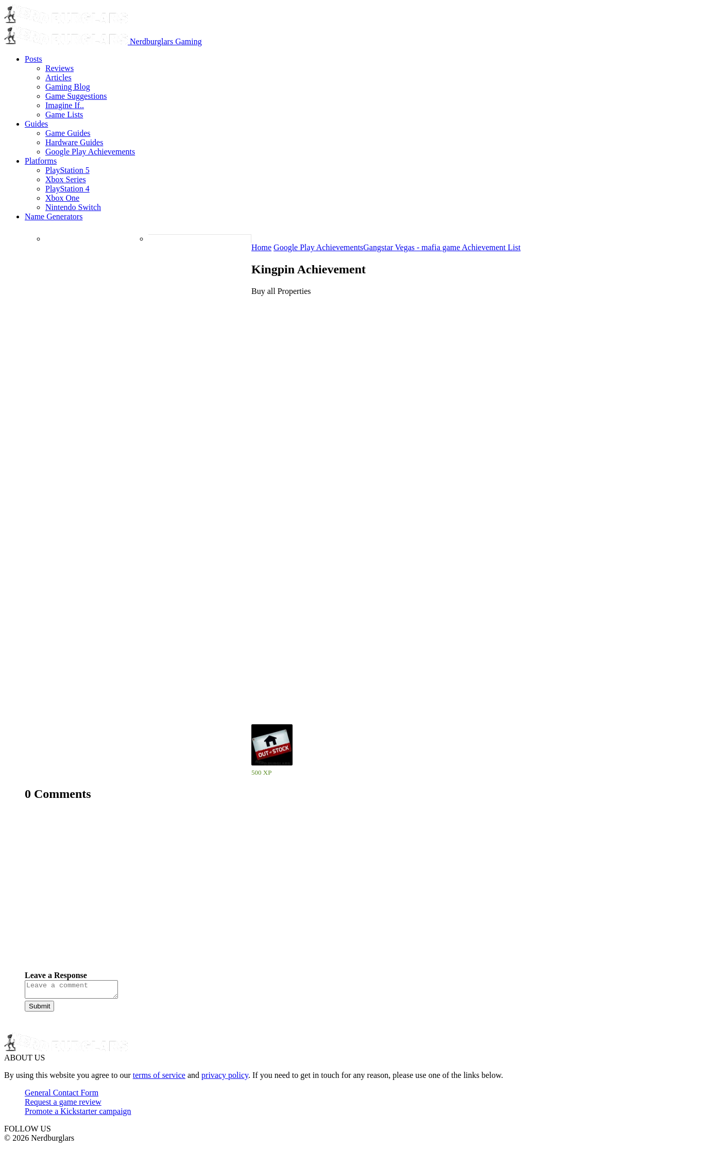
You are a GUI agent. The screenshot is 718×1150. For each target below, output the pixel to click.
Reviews (59, 68)
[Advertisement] (334, 894)
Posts (33, 59)
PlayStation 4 (67, 188)
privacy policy (224, 1078)
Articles (58, 77)
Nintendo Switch (73, 207)
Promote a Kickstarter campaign (78, 1114)
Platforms (41, 160)
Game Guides (68, 133)
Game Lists (64, 114)
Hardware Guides (74, 142)
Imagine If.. (64, 105)
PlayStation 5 (67, 170)
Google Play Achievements (90, 151)
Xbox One (62, 198)
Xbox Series (65, 179)
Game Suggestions (76, 96)
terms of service (159, 1078)
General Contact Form (61, 1095)
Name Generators (53, 216)
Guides (36, 123)
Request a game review (63, 1105)
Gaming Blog (67, 86)
